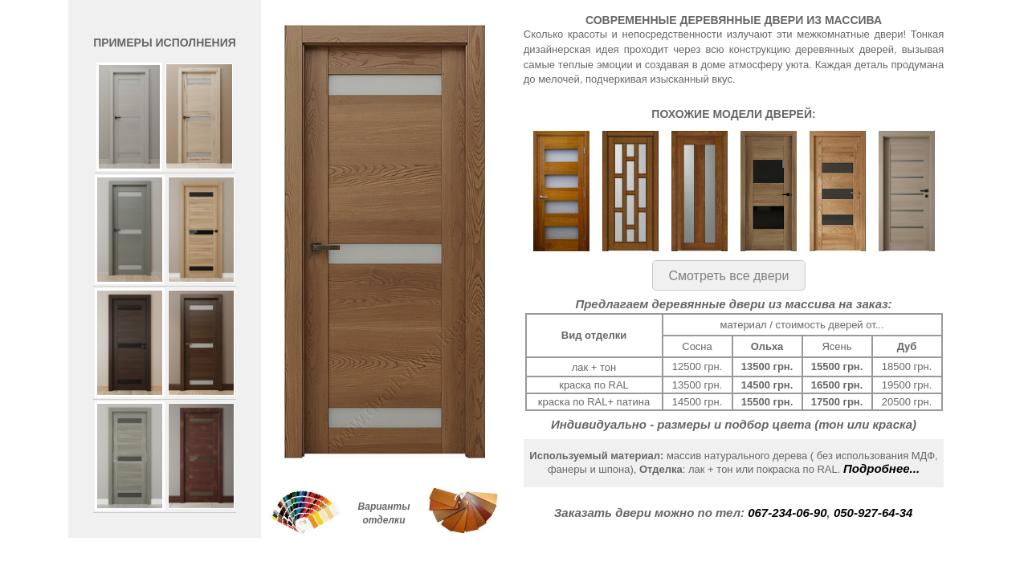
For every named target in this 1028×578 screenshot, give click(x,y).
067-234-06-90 (787, 512)
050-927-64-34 (873, 512)
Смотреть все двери (729, 276)
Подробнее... (881, 468)
